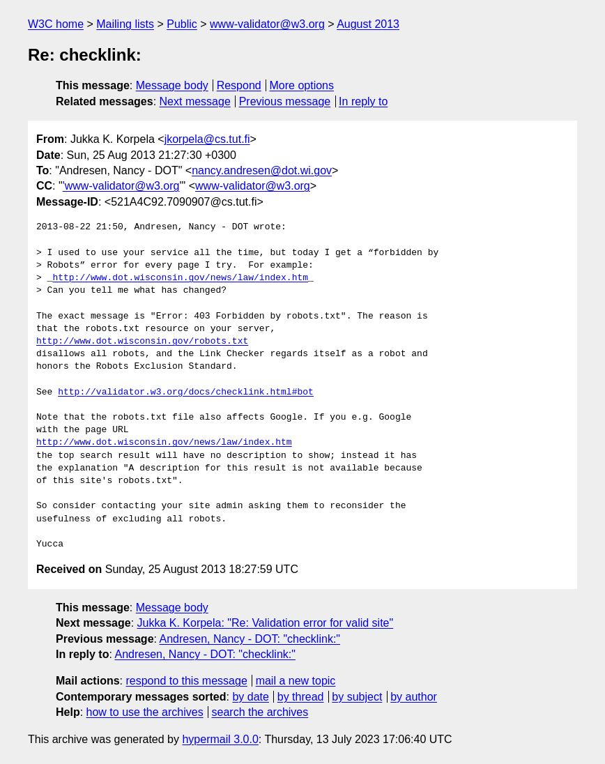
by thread (300, 697)
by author (413, 697)
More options (302, 85)
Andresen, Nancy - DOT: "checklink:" (250, 639)
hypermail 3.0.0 (220, 739)
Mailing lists (125, 24)
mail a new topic (296, 681)
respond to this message (186, 681)
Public (182, 24)
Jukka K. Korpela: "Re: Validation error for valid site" (265, 623)
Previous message (285, 101)
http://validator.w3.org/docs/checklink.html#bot (186, 392)
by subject (357, 697)
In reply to (363, 101)
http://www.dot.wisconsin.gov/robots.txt (142, 341)
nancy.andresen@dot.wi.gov (262, 170)
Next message (195, 101)
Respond (239, 85)
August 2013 (368, 24)
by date (250, 697)
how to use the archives (145, 712)
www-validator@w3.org (267, 24)
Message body (172, 85)
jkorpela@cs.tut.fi (207, 139)
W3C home (56, 24)
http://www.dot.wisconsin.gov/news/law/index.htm (180, 278)
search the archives (260, 712)
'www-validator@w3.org (121, 186)
